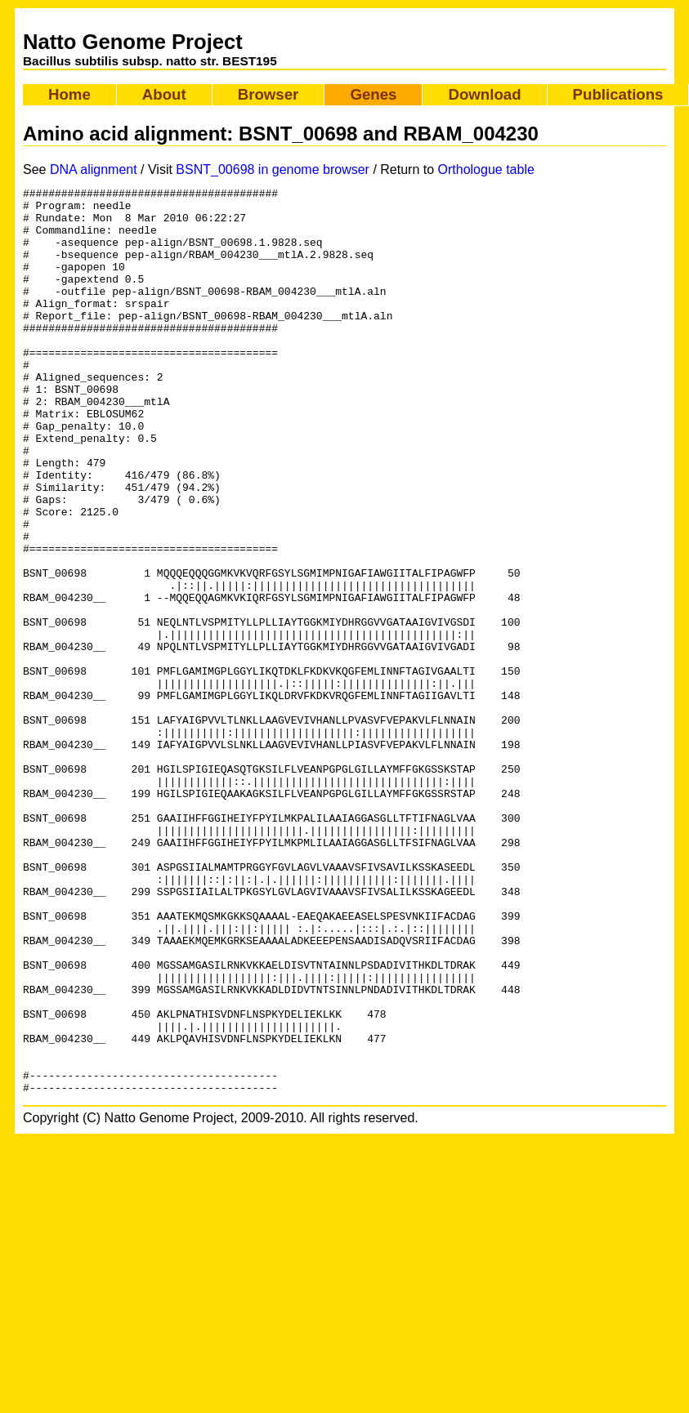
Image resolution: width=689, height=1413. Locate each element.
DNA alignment (93, 169)
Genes (373, 94)
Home (69, 94)
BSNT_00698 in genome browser (272, 169)
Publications (618, 94)
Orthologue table (486, 169)
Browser (268, 94)
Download (484, 94)
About (164, 94)
